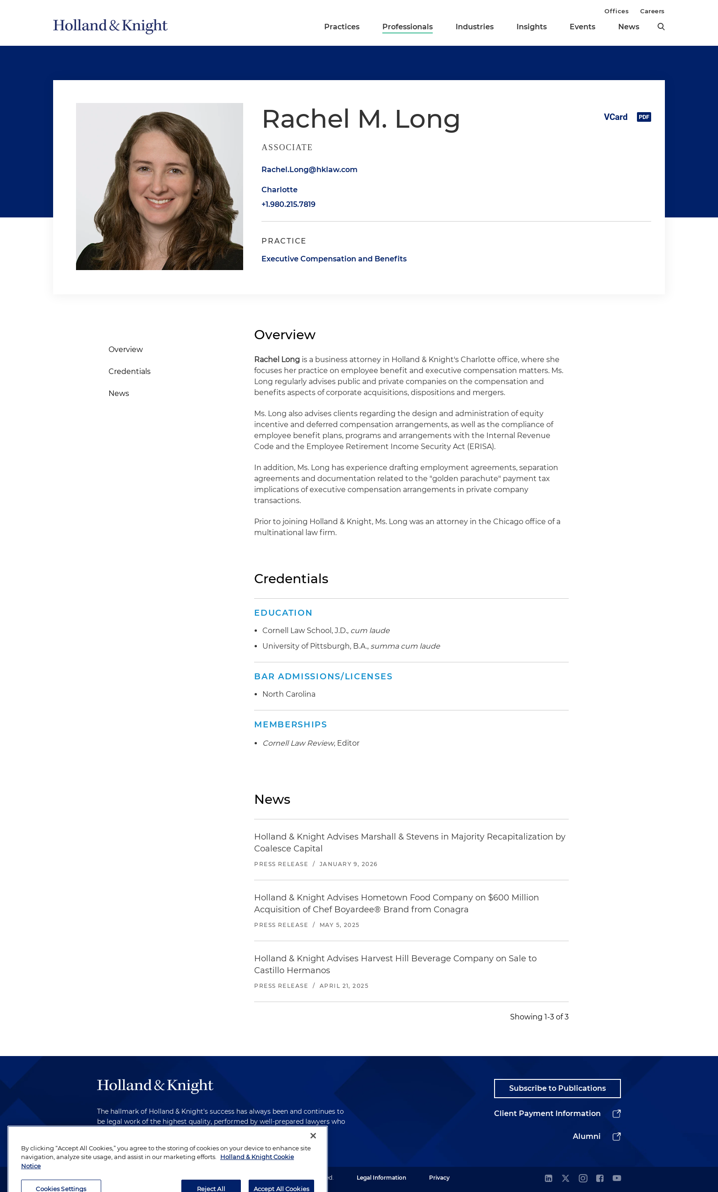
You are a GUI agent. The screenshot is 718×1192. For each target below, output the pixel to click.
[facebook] (600, 1179)
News (628, 26)
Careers (652, 11)
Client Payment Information (547, 1113)
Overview (126, 349)
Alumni (587, 1136)
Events (582, 26)
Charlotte (279, 189)
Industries (475, 26)
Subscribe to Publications (557, 1088)
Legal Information (381, 1177)
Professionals (407, 26)
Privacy (439, 1177)
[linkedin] (548, 1179)
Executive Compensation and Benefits (334, 259)
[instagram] (583, 1179)
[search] (661, 26)
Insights (532, 26)
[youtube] (617, 1179)
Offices (616, 11)
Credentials (130, 371)
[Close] (313, 1149)
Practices (341, 26)
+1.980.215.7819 (288, 204)
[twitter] (565, 1179)
